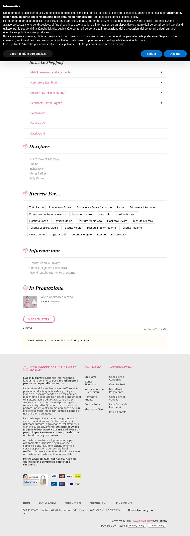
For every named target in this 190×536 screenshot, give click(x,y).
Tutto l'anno (36, 207)
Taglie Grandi (58, 234)
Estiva (120, 207)
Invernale (104, 214)
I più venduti (123, 502)
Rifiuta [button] (151, 53)
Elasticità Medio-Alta (90, 221)
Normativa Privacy (91, 398)
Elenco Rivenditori (91, 383)
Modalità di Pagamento (116, 390)
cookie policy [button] (130, 16)
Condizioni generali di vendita (48, 268)
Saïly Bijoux (36, 178)
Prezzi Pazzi (118, 234)
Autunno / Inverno (82, 214)
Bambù (101, 234)
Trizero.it (121, 525)
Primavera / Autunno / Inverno (47, 214)
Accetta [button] (175, 53)
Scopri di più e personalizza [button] (28, 53)
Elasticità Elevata (117, 221)
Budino (34, 164)
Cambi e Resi (117, 384)
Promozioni (98, 502)
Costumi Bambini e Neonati (48, 92)
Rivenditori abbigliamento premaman (53, 272)
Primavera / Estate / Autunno (94, 207)
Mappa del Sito (94, 409)
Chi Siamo (91, 377)
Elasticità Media (62, 221)
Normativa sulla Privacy (44, 263)
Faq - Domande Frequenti (118, 405)
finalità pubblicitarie (44, 28)
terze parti (65, 20)
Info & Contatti (117, 412)
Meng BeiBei (37, 173)
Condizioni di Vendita (117, 398)
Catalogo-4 (37, 133)
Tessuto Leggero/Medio (43, 227)
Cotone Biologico (82, 234)
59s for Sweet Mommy (44, 159)
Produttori (73, 502)
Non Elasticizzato (126, 214)
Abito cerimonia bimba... (58, 297)
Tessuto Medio (72, 227)
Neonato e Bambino (43, 82)
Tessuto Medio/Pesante (101, 227)
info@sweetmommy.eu (137, 510)
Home (26, 502)
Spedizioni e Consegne (116, 378)
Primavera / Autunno (142, 207)
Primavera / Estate (60, 207)
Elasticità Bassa (38, 221)
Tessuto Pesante (131, 227)
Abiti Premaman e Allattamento (50, 72)
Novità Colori (37, 234)
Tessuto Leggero (143, 221)
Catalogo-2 (37, 113)
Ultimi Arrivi (47, 502)
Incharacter (36, 168)
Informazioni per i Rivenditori (95, 390)
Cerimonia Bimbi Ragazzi (46, 103)
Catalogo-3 (37, 123)
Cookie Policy (93, 404)
